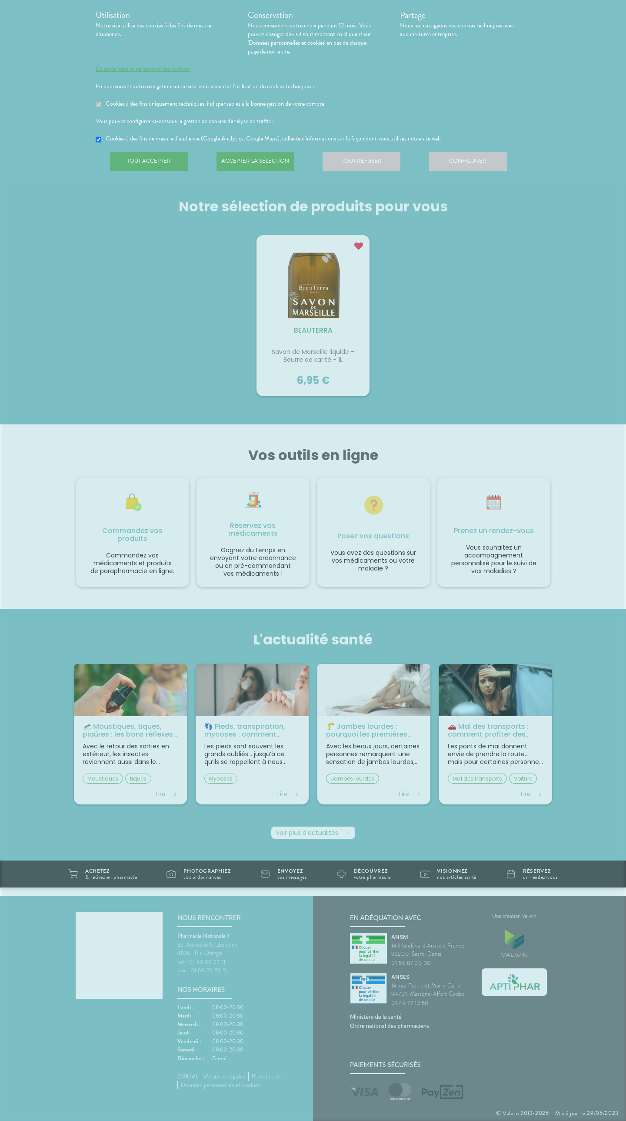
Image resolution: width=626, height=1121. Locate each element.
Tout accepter (150, 162)
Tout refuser (367, 162)
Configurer (476, 162)
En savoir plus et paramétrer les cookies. (143, 69)
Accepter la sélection (258, 162)
